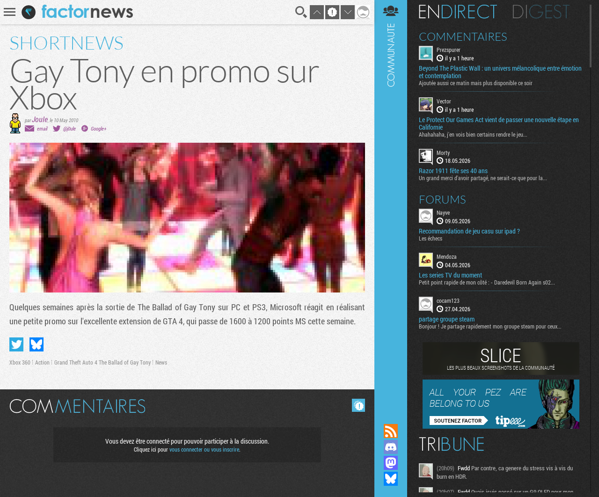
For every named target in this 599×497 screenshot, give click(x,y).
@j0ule (69, 128)
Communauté (390, 202)
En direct (458, 12)
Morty (443, 152)
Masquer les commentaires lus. (358, 405)
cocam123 (448, 300)
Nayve (443, 212)
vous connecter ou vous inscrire (204, 449)
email (42, 128)
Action (42, 362)
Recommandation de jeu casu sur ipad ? (469, 231)
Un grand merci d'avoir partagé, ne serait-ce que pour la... (483, 178)
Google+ (98, 128)
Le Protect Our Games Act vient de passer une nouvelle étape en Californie (499, 123)
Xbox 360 (19, 362)
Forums (442, 199)
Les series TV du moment (450, 275)
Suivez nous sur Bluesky (391, 479)
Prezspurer (448, 49)
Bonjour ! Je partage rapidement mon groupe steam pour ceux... (490, 326)
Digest (541, 12)
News (161, 362)
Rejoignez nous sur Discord (391, 447)
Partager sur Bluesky (36, 344)
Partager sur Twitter (16, 344)
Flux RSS (391, 431)
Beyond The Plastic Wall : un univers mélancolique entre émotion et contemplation (500, 72)
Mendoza (447, 256)
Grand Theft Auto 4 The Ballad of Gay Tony (102, 362)
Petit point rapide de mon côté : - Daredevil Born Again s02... (487, 282)
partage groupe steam (447, 319)
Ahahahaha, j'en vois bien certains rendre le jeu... (473, 134)
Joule (40, 119)
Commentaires (463, 36)
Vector (444, 101)
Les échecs (430, 238)
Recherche (301, 12)
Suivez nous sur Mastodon (391, 463)
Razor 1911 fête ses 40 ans (453, 171)
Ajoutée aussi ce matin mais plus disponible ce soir (476, 83)
